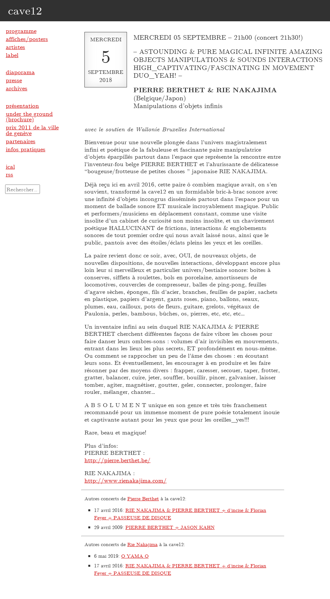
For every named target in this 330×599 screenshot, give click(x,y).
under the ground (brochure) (29, 116)
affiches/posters (27, 39)
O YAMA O (135, 555)
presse (14, 80)
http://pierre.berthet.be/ (117, 460)
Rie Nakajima (142, 544)
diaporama (20, 72)
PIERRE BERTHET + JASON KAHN (170, 527)
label (12, 55)
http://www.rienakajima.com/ (125, 480)
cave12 (25, 10)
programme (21, 30)
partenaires (20, 141)
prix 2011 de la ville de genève (32, 130)
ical (10, 166)
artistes (15, 47)
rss (9, 174)
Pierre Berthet (143, 498)
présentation (22, 105)
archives (16, 88)
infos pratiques (25, 149)
